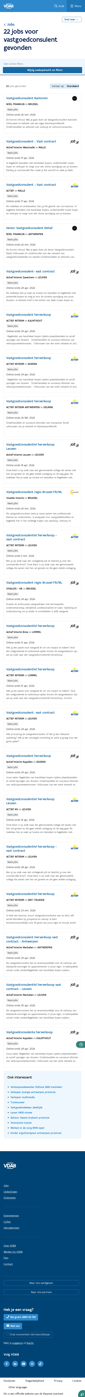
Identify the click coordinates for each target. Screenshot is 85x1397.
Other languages (17, 1387)
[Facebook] (7, 1364)
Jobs (9, 24)
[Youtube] (24, 1364)
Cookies (76, 1380)
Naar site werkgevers (41, 1283)
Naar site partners (41, 1292)
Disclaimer (9, 1380)
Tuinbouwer (17, 1102)
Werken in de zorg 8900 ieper (27, 1127)
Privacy (58, 1380)
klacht (30, 1343)
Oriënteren (10, 1197)
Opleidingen (10, 1191)
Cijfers (7, 1221)
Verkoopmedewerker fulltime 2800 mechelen (36, 1087)
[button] (80, 1044)
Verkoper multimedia (22, 1097)
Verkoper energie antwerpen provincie (33, 1092)
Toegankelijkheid (34, 1380)
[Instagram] (32, 1364)
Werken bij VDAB (13, 1251)
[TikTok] (41, 1364)
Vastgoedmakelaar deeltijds (26, 1107)
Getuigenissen (11, 1227)
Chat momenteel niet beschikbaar (30, 1334)
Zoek (61, 6)
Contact (8, 1264)
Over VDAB (10, 1245)
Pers (6, 1258)
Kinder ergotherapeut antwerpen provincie (35, 1132)
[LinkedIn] (15, 1364)
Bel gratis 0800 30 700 (23, 1317)
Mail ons (15, 1326)
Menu (78, 6)
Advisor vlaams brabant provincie (29, 1117)
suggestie (17, 1343)
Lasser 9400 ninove (21, 1112)
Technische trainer (21, 1122)
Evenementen (11, 1215)
